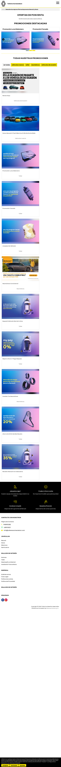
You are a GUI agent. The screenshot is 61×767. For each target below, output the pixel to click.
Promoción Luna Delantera (11, 211)
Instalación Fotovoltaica (9, 712)
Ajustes (22, 765)
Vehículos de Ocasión (48, 65)
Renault (3, 688)
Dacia (3, 690)
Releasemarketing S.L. (52, 756)
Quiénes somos (6, 722)
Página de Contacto (7, 669)
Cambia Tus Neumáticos (10, 517)
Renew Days (6, 109)
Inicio (3, 9)
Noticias (3, 705)
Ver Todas (6, 65)
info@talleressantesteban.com (14, 678)
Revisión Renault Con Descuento (12, 619)
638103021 (7, 675)
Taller (27, 65)
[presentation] (3, 40)
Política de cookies (7, 727)
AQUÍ (56, 760)
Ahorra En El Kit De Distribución (12, 568)
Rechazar (14, 765)
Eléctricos (4, 693)
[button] (27, 50)
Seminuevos (5, 695)
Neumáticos (35, 65)
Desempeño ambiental (8, 710)
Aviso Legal (4, 724)
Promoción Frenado (8, 262)
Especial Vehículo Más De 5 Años (12, 415)
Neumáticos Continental (10, 364)
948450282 (7, 672)
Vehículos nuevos (18, 65)
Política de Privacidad (8, 729)
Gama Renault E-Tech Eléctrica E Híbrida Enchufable (18, 160)
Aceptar (5, 765)
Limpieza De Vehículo (9, 313)
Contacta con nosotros (11, 665)
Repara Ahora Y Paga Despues (12, 466)
